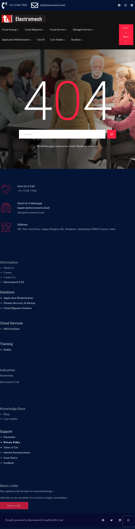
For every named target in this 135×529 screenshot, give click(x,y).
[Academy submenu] (82, 39)
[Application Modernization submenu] (31, 39)
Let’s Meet (126, 34)
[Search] (111, 134)
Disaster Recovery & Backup (19, 302)
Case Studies (10, 425)
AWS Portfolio (12, 328)
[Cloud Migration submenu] (43, 29)
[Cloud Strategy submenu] (18, 29)
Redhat (7, 349)
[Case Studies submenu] (65, 39)
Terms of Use (11, 447)
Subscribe (14, 514)
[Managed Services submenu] (93, 29)
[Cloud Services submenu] (66, 29)
